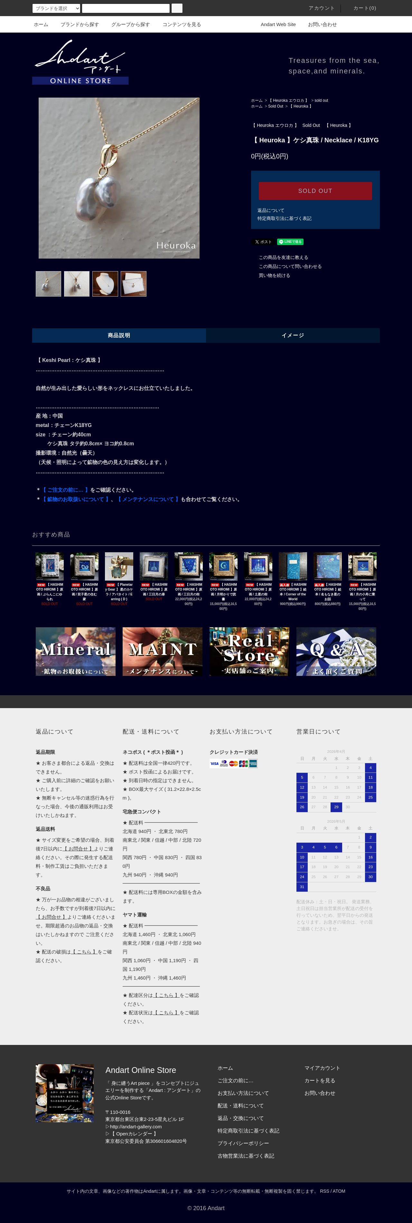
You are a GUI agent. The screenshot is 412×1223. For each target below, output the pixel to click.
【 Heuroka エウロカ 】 (288, 100)
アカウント (318, 8)
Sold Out (275, 106)
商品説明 (119, 335)
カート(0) (361, 8)
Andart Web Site (274, 24)
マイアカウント (322, 1068)
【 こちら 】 (84, 951)
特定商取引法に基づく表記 (285, 218)
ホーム (41, 24)
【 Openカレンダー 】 (134, 1133)
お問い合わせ (318, 24)
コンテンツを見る (178, 24)
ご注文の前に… (236, 1080)
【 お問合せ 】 (78, 848)
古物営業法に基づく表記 (246, 1156)
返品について (271, 210)
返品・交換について (241, 1118)
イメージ (293, 335)
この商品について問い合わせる (286, 266)
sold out (321, 100)
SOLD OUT (315, 191)
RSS (324, 1191)
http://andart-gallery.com (136, 1126)
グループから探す (127, 24)
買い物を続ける (270, 275)
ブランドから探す (76, 24)
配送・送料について (241, 1105)
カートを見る (319, 1080)
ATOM (339, 1191)
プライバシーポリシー (243, 1143)
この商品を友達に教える (279, 257)
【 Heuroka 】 (301, 106)
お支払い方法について (243, 1093)
